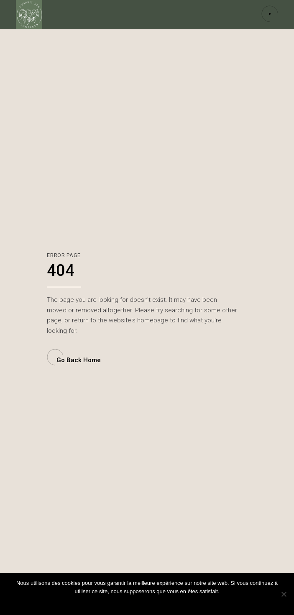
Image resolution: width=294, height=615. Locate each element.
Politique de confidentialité (152, 602)
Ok (113, 602)
